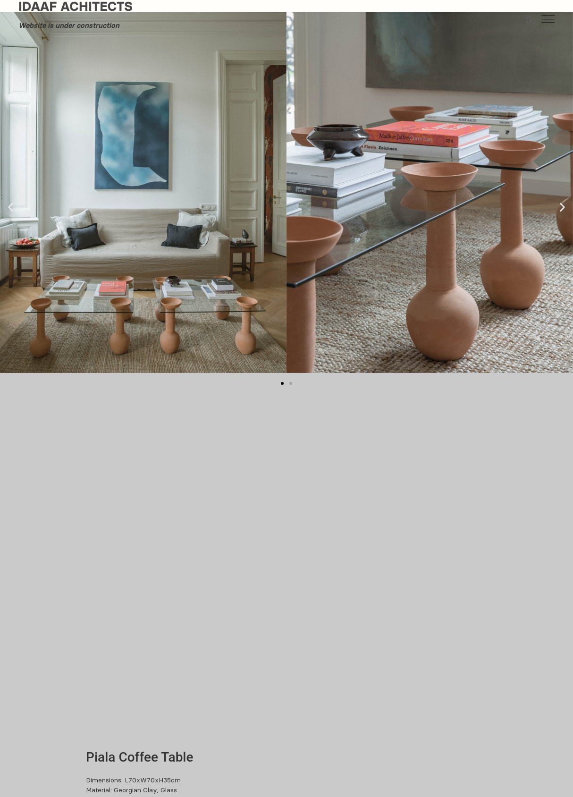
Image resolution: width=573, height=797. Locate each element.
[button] (11, 207)
